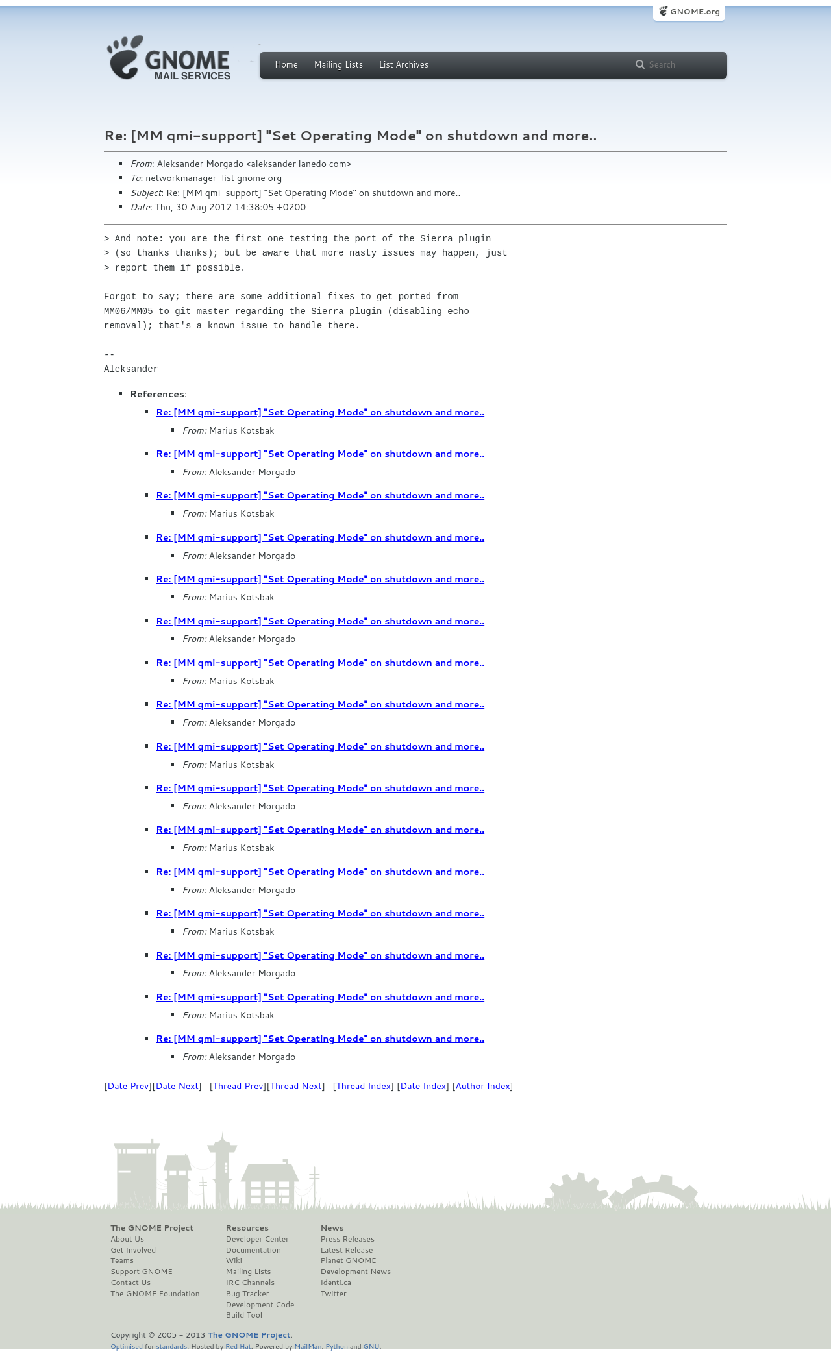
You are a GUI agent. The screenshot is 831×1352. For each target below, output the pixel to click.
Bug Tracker (247, 1293)
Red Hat (238, 1346)
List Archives (403, 64)
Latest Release (346, 1250)
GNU (372, 1346)
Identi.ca (335, 1282)
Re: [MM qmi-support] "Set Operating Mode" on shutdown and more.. (320, 412)
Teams (122, 1260)
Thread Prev (238, 1085)
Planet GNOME (348, 1260)
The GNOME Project (151, 1228)
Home (286, 64)
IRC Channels (250, 1282)
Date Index (423, 1085)
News (331, 1228)
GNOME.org (695, 11)
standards (171, 1346)
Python (336, 1346)
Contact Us (130, 1282)
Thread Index (363, 1085)
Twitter (333, 1293)
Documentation (253, 1250)
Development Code (260, 1304)
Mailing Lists (338, 64)
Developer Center (257, 1239)
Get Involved (133, 1250)
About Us (127, 1239)
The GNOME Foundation (155, 1293)
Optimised (126, 1346)
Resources (247, 1228)
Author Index (482, 1085)
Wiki (234, 1260)
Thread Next (296, 1085)
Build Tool (244, 1315)
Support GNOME (141, 1271)
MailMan (307, 1346)
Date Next (176, 1085)
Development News (355, 1271)
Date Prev (128, 1085)
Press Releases (347, 1239)
